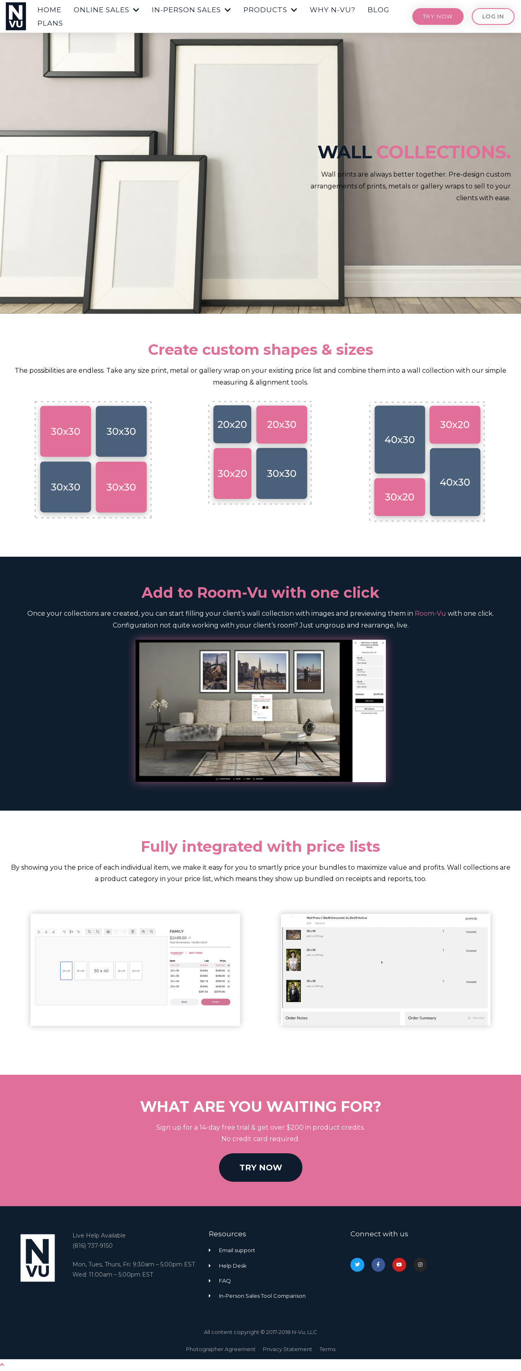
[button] (49, 8)
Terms (327, 1349)
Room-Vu (430, 613)
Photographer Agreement (221, 1349)
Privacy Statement (287, 1349)
